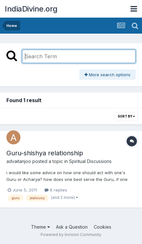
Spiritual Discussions (90, 161)
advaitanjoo (18, 161)
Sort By (126, 116)
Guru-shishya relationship (44, 153)
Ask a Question (72, 227)
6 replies (55, 189)
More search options (107, 74)
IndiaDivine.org (31, 8)
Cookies (102, 227)
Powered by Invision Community (71, 234)
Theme (40, 227)
